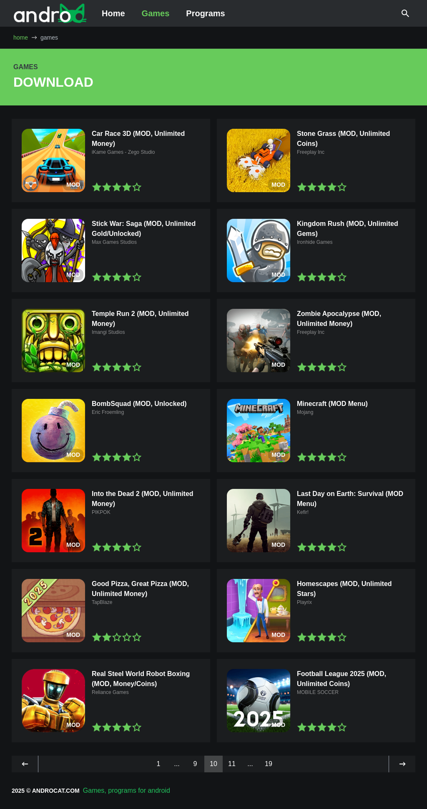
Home (113, 13)
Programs (205, 13)
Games (156, 13)
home (20, 37)
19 (268, 763)
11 (232, 763)
